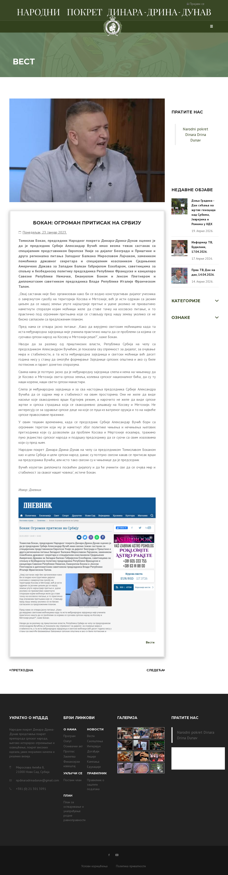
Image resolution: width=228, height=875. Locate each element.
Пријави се (197, 4)
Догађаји (93, 751)
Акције (91, 756)
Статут (67, 741)
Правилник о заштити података (95, 784)
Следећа (156, 670)
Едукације (94, 767)
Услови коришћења (94, 866)
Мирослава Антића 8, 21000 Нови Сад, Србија (32, 769)
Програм (69, 736)
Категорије (185, 300)
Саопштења (95, 741)
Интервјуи (94, 746)
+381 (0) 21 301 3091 (31, 789)
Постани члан (72, 780)
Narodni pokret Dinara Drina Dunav (195, 134)
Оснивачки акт (73, 746)
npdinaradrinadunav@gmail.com (36, 780)
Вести (150, 642)
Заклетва (69, 756)
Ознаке (180, 317)
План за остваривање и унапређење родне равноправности (74, 811)
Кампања (93, 762)
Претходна (21, 670)
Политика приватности (131, 866)
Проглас (69, 751)
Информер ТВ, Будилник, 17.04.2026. (201, 247)
